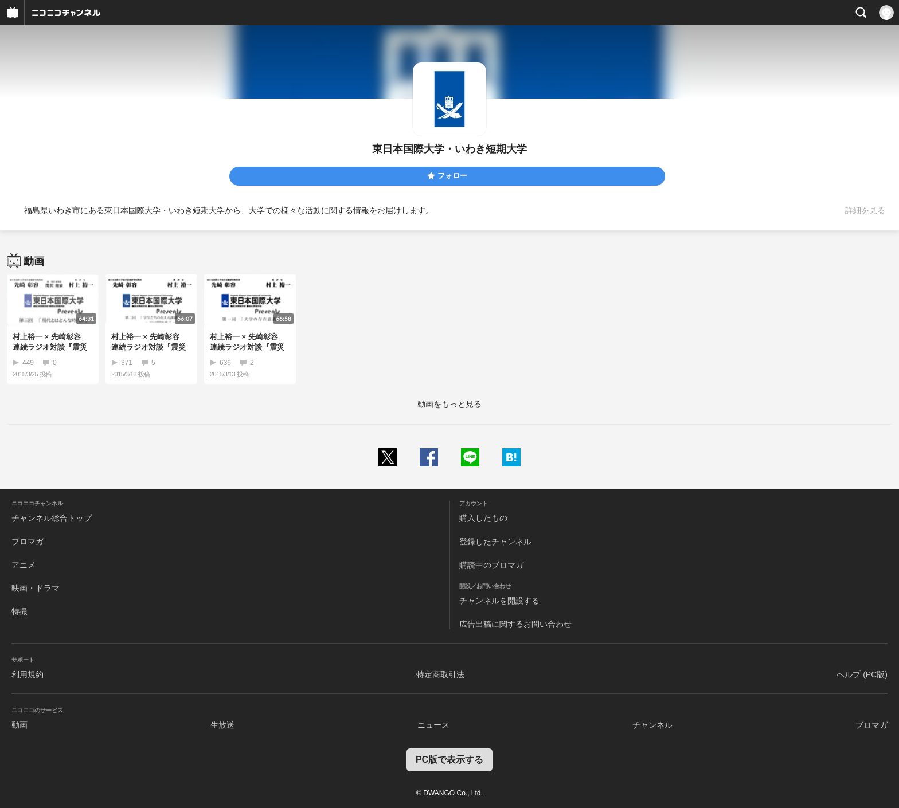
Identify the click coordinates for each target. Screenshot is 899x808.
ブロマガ (27, 541)
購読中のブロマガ (491, 565)
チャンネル (652, 724)
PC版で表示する (449, 759)
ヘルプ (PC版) (862, 674)
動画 (19, 724)
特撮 (19, 611)
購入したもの (483, 518)
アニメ (23, 565)
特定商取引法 (440, 674)
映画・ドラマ (35, 588)
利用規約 (27, 674)
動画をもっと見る (449, 404)
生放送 (222, 724)
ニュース (433, 724)
